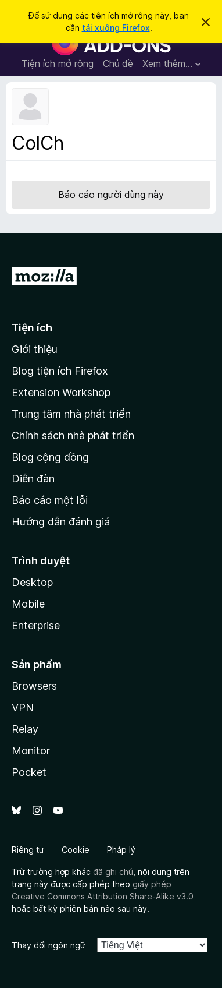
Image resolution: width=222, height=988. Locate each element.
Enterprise (36, 625)
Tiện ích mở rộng (58, 63)
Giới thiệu (35, 349)
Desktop (32, 582)
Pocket (29, 772)
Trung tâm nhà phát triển (71, 414)
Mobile (28, 604)
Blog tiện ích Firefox (60, 371)
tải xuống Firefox (116, 28)
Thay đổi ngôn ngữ (48, 945)
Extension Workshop (61, 392)
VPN (23, 707)
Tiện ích (32, 328)
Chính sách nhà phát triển (73, 435)
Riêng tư (28, 850)
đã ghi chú (113, 872)
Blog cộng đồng (50, 457)
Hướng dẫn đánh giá (61, 522)
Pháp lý (121, 850)
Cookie (75, 850)
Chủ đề (118, 63)
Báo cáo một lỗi (50, 500)
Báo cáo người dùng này (111, 194)
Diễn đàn (33, 478)
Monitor (31, 750)
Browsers (34, 686)
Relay (25, 729)
